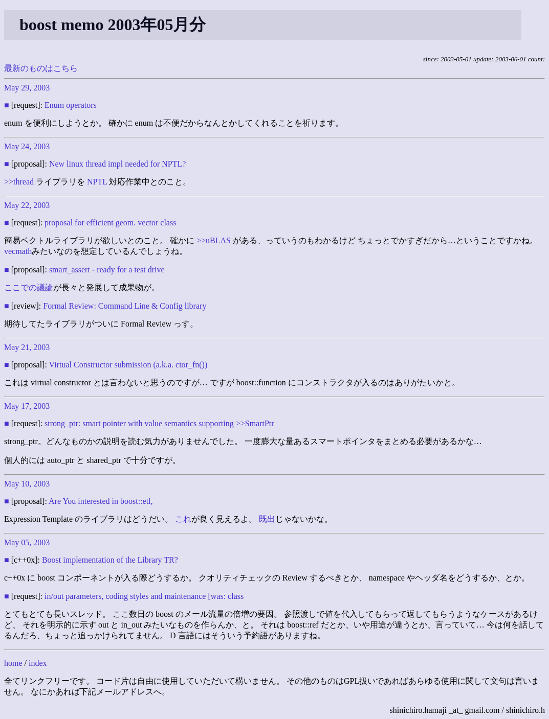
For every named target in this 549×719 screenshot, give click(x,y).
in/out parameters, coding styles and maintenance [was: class (144, 596)
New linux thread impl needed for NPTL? (117, 163)
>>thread (19, 181)
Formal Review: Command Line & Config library (124, 305)
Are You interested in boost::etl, (101, 501)
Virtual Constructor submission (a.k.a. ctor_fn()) (128, 364)
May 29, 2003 (27, 87)
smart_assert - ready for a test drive (107, 269)
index (38, 663)
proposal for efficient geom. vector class (110, 222)
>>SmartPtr (255, 423)
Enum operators (71, 105)
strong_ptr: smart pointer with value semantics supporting (139, 423)
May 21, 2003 (27, 347)
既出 (267, 519)
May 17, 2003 (27, 406)
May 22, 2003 (27, 205)
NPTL (97, 181)
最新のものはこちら (41, 68)
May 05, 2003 (27, 542)
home (13, 663)
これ (183, 519)
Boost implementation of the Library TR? (110, 559)
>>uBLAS (213, 240)
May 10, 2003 (27, 483)
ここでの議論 (28, 287)
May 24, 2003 (27, 146)
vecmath (18, 251)
